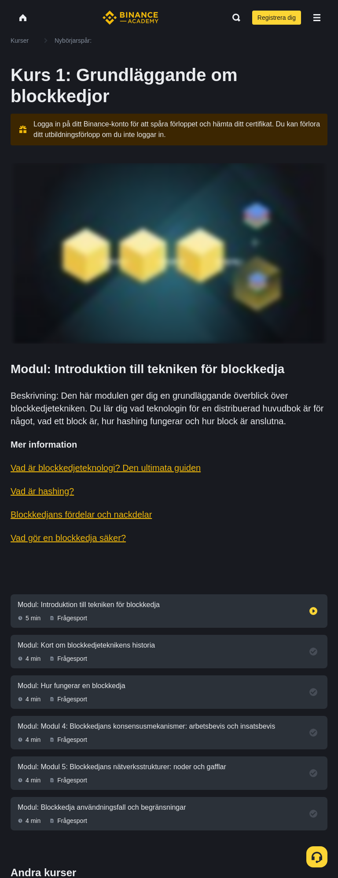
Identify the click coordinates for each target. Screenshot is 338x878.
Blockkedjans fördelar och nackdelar (81, 514)
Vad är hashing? (42, 491)
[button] (317, 17)
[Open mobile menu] (316, 18)
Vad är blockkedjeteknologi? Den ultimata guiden (106, 468)
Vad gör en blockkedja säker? (68, 538)
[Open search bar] (234, 18)
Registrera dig (276, 17)
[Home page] (130, 18)
